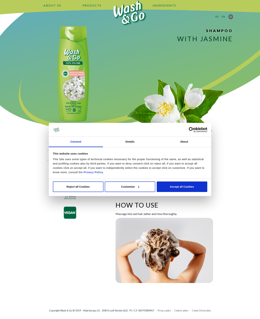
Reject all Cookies (78, 186)
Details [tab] (130, 141)
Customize (130, 186)
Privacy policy (164, 310)
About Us (52, 5)
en (223, 16)
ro (217, 16)
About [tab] (184, 141)
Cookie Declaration (201, 310)
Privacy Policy (93, 172)
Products (92, 5)
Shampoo (219, 31)
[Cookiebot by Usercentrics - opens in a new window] (191, 129)
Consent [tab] (75, 141)
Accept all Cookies (182, 186)
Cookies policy (181, 310)
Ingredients (164, 5)
